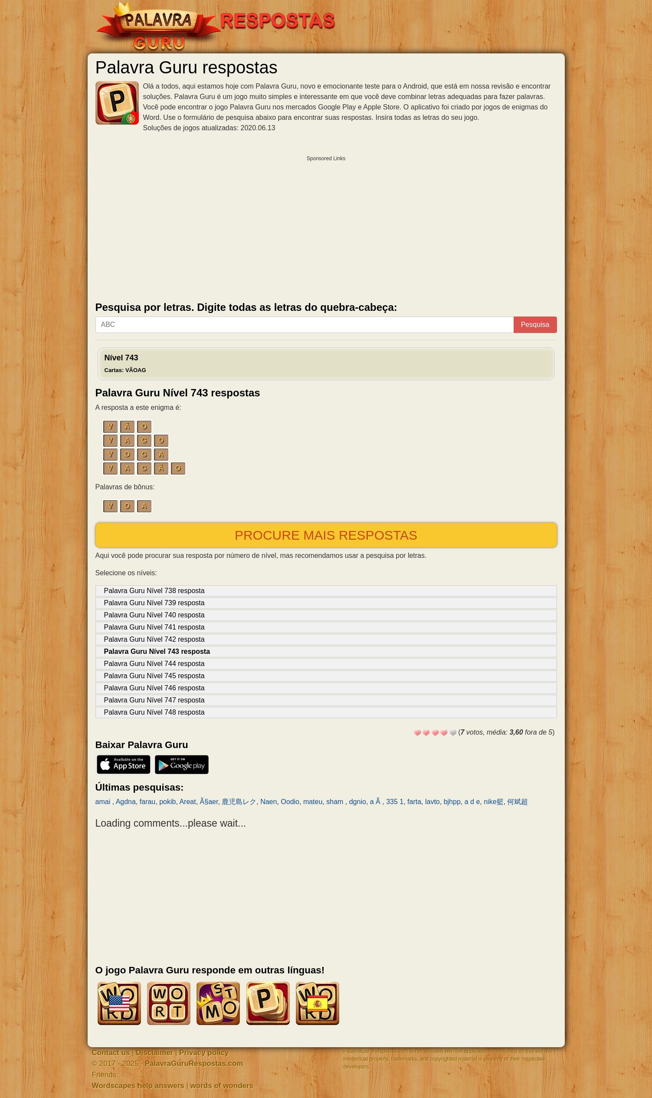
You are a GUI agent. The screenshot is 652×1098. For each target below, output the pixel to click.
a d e (472, 801)
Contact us (111, 1053)
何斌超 (517, 801)
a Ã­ (376, 801)
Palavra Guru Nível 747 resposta (154, 700)
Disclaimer (154, 1053)
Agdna (126, 801)
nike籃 (493, 801)
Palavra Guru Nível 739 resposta (154, 603)
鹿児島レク (239, 801)
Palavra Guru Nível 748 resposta (154, 712)
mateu (312, 801)
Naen (268, 801)
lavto (432, 801)
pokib (167, 801)
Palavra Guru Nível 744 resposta (154, 663)
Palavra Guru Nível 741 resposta (154, 627)
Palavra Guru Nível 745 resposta (154, 675)
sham (335, 801)
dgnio (357, 801)
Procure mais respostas (326, 535)
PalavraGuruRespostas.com (194, 1063)
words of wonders (221, 1086)
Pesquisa (535, 324)
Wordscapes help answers (138, 1086)
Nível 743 (125, 363)
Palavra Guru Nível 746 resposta (154, 688)
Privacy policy (204, 1053)
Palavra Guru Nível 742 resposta (154, 639)
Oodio (290, 801)
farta (414, 801)
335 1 (394, 801)
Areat (187, 801)
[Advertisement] (326, 226)
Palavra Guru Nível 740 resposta (154, 615)
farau (147, 801)
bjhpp (452, 801)
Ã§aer (209, 801)
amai (103, 801)
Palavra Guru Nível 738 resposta (154, 590)
